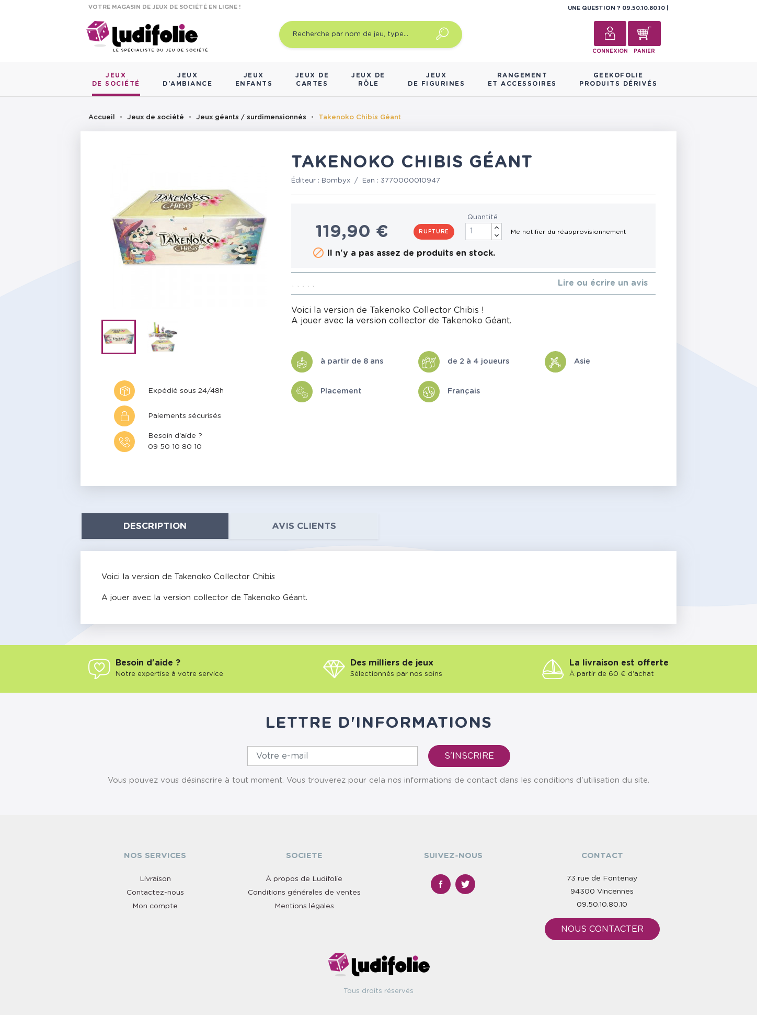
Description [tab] (155, 526)
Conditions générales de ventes (304, 892)
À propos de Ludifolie (304, 879)
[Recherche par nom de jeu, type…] (370, 34)
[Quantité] (483, 231)
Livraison (155, 879)
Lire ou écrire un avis (603, 283)
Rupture (434, 231)
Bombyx (336, 180)
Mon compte (155, 906)
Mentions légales (304, 906)
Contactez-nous (155, 892)
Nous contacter (602, 929)
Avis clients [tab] (304, 526)
